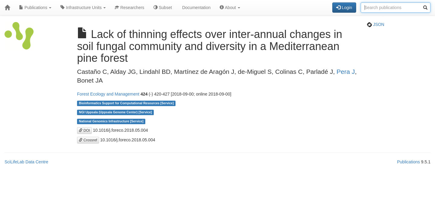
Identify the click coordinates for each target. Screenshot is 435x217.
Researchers (129, 7)
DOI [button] (84, 130)
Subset (162, 7)
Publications (35, 7)
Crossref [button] (88, 140)
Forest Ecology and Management (108, 94)
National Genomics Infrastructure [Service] (111, 121)
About (230, 7)
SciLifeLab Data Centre (26, 161)
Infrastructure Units (83, 7)
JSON (375, 24)
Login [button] (344, 7)
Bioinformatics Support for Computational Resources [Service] (126, 103)
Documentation (196, 7)
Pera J (346, 71)
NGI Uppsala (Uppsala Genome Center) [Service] (115, 112)
